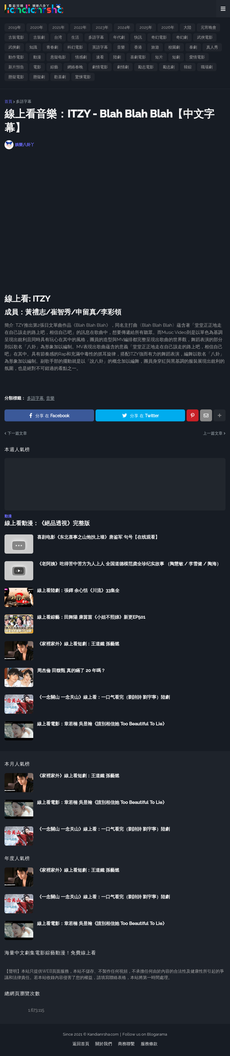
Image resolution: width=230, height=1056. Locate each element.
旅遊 (155, 47)
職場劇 (207, 67)
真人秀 (212, 47)
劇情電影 (100, 67)
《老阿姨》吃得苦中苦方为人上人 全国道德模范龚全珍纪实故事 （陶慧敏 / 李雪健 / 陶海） (129, 563)
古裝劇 (39, 37)
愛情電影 (197, 57)
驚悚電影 (83, 77)
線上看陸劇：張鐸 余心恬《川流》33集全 (78, 590)
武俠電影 (205, 37)
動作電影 (16, 57)
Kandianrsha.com (103, 1034)
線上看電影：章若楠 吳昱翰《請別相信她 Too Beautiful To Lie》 (102, 723)
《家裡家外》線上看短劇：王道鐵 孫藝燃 (78, 643)
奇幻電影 (159, 37)
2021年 (58, 27)
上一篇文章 (213, 433)
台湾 (58, 37)
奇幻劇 (182, 37)
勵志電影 (146, 67)
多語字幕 (96, 37)
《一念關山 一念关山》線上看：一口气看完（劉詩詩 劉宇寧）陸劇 (103, 697)
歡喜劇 (60, 77)
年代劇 (119, 37)
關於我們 (103, 1043)
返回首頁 (80, 1043)
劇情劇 (123, 67)
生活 (75, 37)
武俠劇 (14, 47)
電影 (37, 67)
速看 (100, 57)
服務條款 (149, 1043)
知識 (33, 47)
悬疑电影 (58, 57)
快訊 (138, 37)
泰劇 (193, 47)
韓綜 (188, 67)
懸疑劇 (39, 77)
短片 (159, 57)
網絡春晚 (75, 67)
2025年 (146, 27)
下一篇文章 (17, 433)
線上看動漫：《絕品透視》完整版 (44, 523)
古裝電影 (16, 37)
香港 (138, 47)
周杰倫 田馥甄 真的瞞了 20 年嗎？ (71, 670)
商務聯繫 (126, 1043)
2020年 (36, 27)
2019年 (14, 27)
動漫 (37, 57)
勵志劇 (169, 67)
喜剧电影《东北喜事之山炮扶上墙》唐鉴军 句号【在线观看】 (98, 537)
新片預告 (16, 67)
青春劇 (52, 47)
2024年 (124, 27)
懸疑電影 (16, 77)
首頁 (8, 101)
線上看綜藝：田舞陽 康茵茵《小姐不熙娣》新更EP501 (91, 617)
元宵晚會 (208, 27)
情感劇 (81, 57)
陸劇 (117, 57)
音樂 (121, 47)
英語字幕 (100, 47)
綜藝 (54, 67)
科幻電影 (75, 47)
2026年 (167, 27)
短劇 (176, 57)
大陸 (187, 27)
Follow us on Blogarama (144, 1034)
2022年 (80, 27)
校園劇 (174, 47)
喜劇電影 (138, 57)
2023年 (102, 27)
